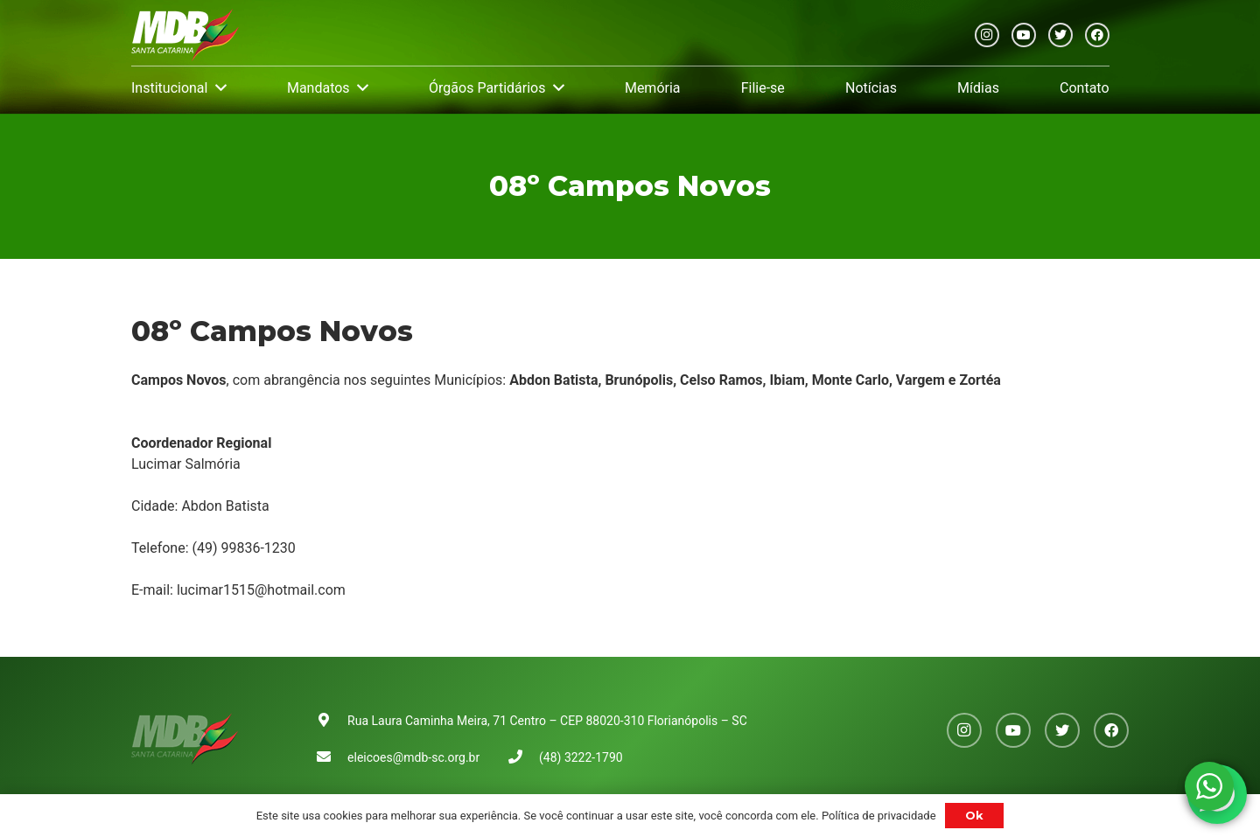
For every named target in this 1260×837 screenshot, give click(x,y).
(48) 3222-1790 (581, 757)
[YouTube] (1024, 35)
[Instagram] (987, 35)
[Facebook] (1097, 35)
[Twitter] (1060, 35)
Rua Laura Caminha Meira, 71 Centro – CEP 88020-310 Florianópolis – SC (547, 721)
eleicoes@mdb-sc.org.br (413, 757)
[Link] (185, 35)
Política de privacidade (879, 815)
